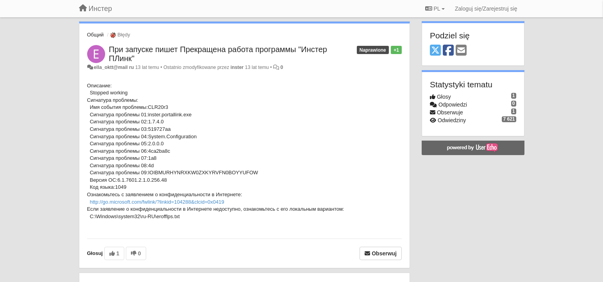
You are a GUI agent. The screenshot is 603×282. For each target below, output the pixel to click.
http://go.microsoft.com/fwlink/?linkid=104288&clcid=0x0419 (157, 202)
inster (237, 67)
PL (435, 8)
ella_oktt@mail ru (114, 67)
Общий (95, 35)
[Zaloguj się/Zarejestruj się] (486, 8)
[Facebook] (448, 51)
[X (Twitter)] (435, 51)
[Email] (461, 51)
